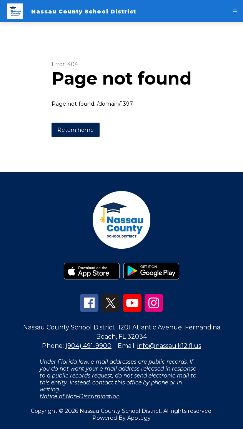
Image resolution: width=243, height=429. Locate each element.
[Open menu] (234, 11)
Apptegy (139, 417)
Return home (75, 129)
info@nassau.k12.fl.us (169, 345)
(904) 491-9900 (88, 345)
